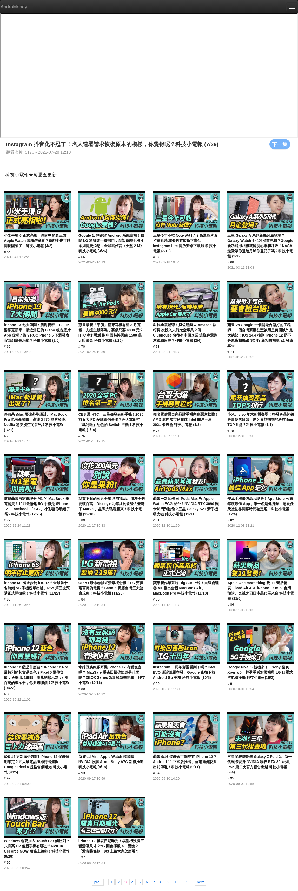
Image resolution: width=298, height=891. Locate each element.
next (200, 882)
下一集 (280, 144)
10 (177, 882)
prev (97, 882)
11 (186, 882)
